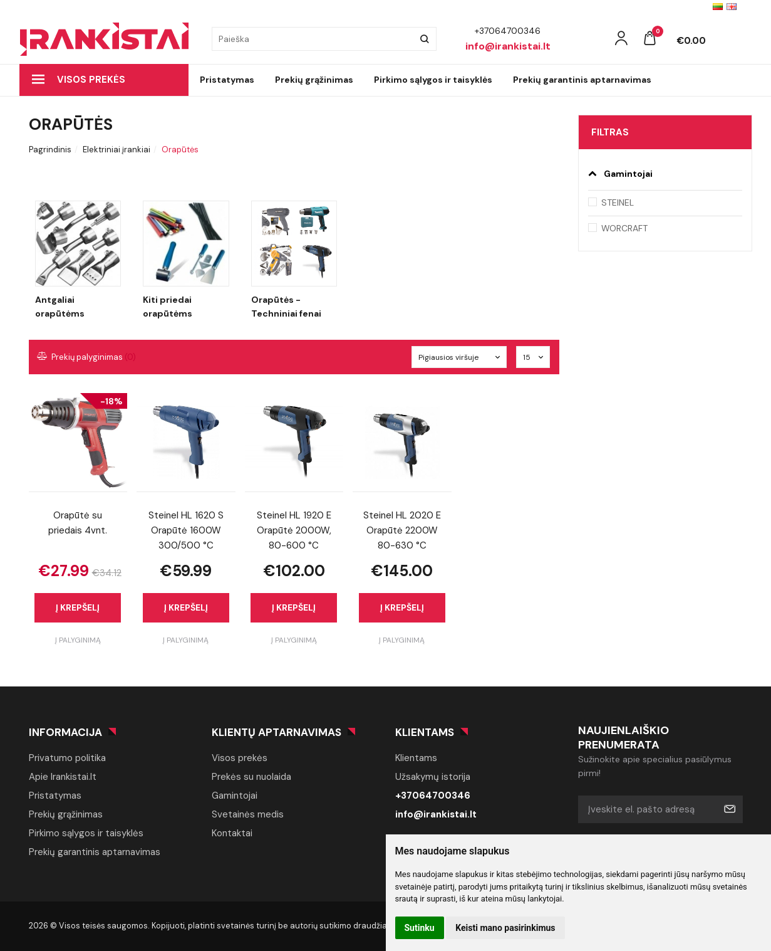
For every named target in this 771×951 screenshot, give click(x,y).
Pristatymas (227, 79)
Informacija (65, 732)
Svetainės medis (248, 814)
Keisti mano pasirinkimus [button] (505, 928)
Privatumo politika (67, 758)
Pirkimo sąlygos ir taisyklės (433, 79)
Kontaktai (232, 833)
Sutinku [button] (420, 928)
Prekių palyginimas (87, 357)
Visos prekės (78, 79)
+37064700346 (432, 795)
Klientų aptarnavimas (276, 732)
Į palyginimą (78, 640)
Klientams (424, 732)
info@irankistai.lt (436, 814)
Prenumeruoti (729, 809)
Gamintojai (234, 795)
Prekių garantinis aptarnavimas (582, 79)
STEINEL (617, 202)
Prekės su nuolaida (251, 776)
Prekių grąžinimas (314, 79)
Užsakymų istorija (432, 776)
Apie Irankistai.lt (62, 776)
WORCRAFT (624, 228)
